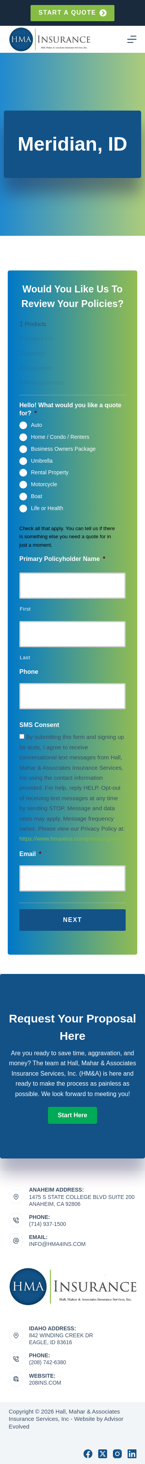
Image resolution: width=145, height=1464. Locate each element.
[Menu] (131, 39)
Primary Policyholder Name (62, 559)
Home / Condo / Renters (60, 437)
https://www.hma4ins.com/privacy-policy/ (71, 838)
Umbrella (42, 460)
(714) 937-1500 (47, 1224)
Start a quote (72, 13)
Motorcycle (44, 484)
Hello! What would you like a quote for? (70, 409)
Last (25, 657)
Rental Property (49, 472)
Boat (36, 496)
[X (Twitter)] (102, 1453)
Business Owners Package (63, 449)
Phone (28, 671)
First (25, 609)
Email (30, 854)
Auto (36, 425)
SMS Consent (39, 725)
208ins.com (45, 1383)
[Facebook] (88, 1453)
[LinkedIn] (132, 1453)
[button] (72, 1115)
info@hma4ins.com (57, 1244)
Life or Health (47, 508)
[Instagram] (117, 1453)
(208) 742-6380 (47, 1362)
